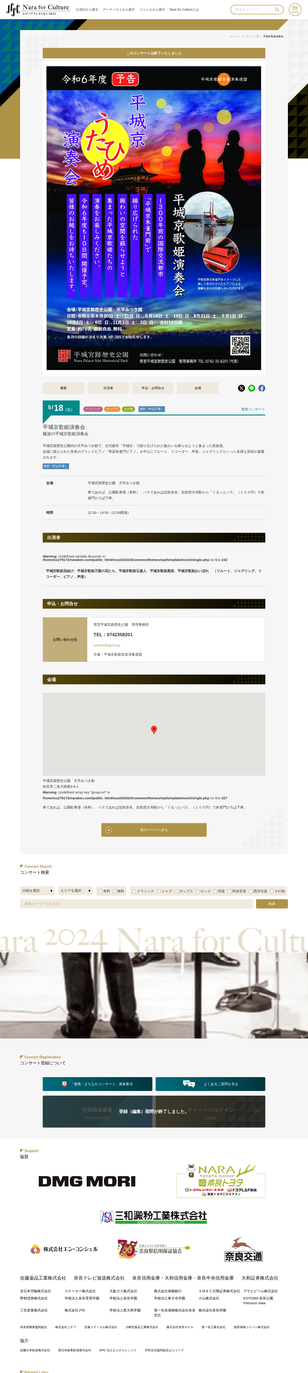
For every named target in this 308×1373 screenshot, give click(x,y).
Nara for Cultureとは (184, 9)
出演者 (108, 388)
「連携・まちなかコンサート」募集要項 (101, 1084)
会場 (198, 388)
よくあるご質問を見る (221, 1084)
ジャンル (152, 9)
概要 (63, 388)
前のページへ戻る (154, 830)
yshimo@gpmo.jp (107, 645)
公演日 (87, 9)
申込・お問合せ (153, 388)
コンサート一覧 (250, 36)
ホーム (233, 36)
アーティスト (119, 9)
